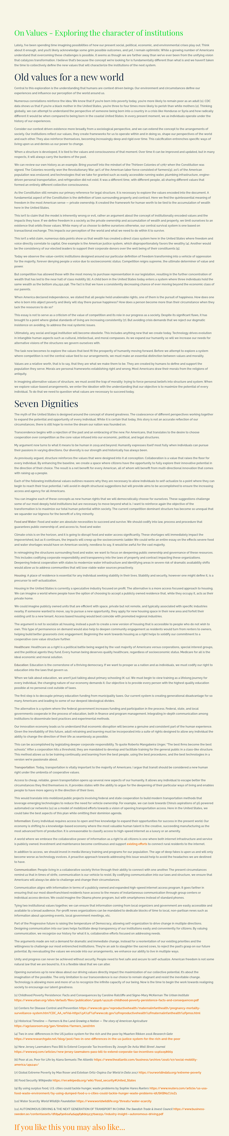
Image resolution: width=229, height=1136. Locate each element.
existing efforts (137, 844)
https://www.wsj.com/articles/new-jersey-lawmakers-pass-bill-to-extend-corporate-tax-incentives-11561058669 (93, 1051)
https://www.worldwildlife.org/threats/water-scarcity (114, 1101)
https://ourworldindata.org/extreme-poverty (170, 1072)
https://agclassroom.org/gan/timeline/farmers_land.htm (54, 1026)
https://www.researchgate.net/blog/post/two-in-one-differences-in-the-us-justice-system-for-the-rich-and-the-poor (97, 1039)
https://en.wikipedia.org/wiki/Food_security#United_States (94, 1080)
